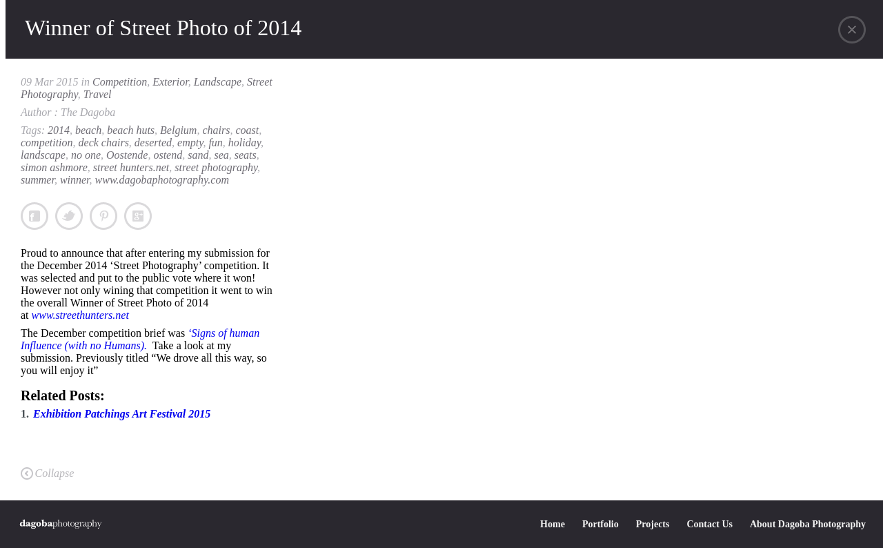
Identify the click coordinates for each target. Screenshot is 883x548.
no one (86, 155)
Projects (653, 524)
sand (198, 155)
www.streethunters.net (80, 315)
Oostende (127, 155)
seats (246, 155)
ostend (167, 155)
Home (552, 524)
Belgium (178, 130)
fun (215, 142)
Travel (97, 94)
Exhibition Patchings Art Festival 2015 (121, 414)
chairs (216, 130)
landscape (43, 155)
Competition (119, 82)
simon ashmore (54, 167)
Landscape (217, 82)
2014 (59, 130)
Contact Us (709, 524)
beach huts (131, 130)
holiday (244, 142)
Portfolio (600, 524)
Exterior (170, 82)
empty (190, 142)
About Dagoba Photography (808, 524)
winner (75, 180)
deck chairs (104, 142)
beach (88, 130)
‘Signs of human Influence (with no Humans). (140, 339)
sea (221, 155)
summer (37, 180)
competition (47, 142)
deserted (153, 142)
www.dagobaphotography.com (162, 180)
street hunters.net (131, 167)
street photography (216, 167)
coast (247, 130)
